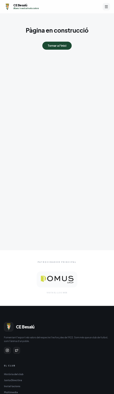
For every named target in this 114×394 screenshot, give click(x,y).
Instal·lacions (12, 386)
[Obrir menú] (106, 6)
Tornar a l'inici (57, 45)
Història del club (14, 374)
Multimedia (11, 392)
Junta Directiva (13, 380)
